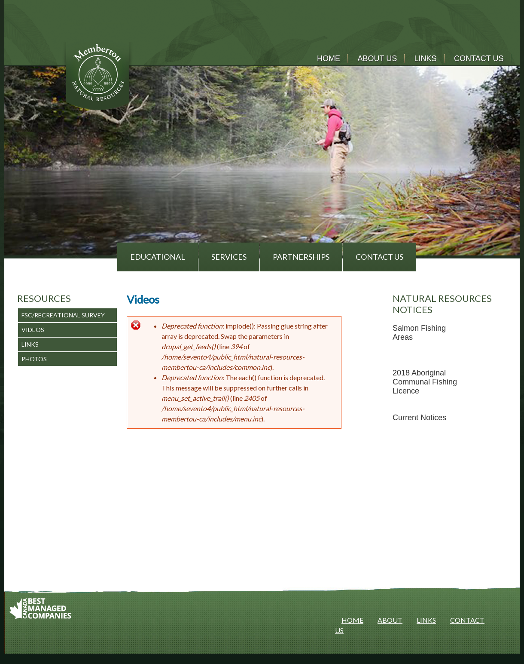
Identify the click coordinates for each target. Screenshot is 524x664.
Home (328, 58)
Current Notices (419, 417)
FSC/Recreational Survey (63, 315)
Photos (34, 359)
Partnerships (301, 256)
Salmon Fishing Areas (419, 332)
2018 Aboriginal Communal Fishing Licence (425, 382)
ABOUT (390, 620)
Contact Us (478, 58)
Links (425, 58)
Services (229, 256)
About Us (377, 58)
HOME (352, 620)
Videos (32, 329)
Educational (157, 256)
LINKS (426, 620)
